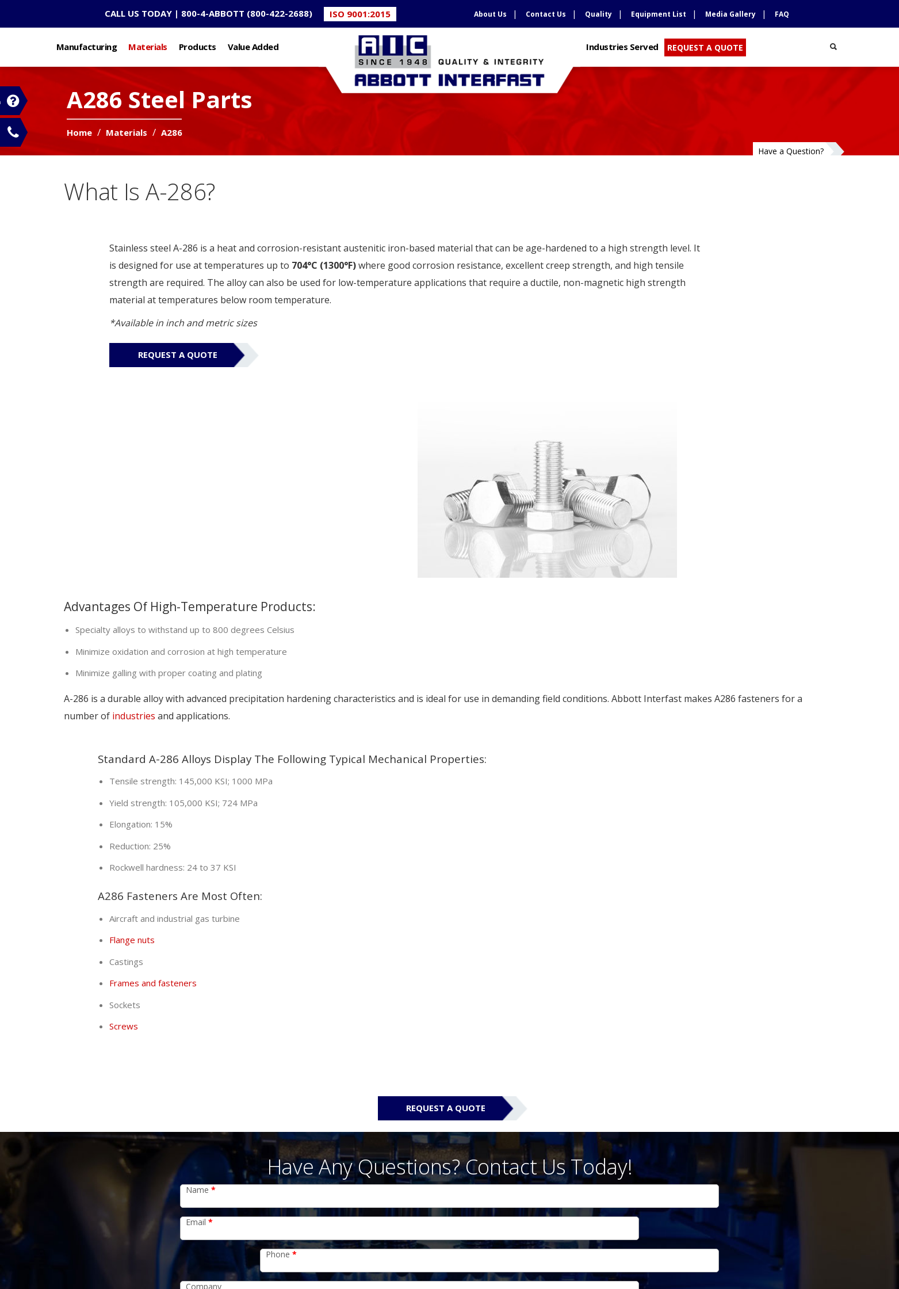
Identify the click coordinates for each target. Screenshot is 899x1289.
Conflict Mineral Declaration (233, 1206)
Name (201, 900)
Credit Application (212, 1228)
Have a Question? (743, 144)
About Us (490, 14)
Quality (598, 14)
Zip (463, 965)
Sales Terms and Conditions (233, 1249)
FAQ (782, 14)
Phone (473, 933)
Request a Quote (184, 401)
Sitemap (330, 1247)
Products (246, 44)
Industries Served (607, 44)
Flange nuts (479, 663)
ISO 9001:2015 (360, 14)
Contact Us (546, 14)
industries (242, 576)
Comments (210, 997)
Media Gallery (730, 14)
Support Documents (395, 1247)
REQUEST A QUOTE (689, 45)
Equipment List (658, 14)
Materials (196, 44)
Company (203, 965)
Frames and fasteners (500, 706)
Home (118, 144)
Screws (471, 749)
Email (199, 933)
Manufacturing (135, 44)
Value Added (301, 44)
